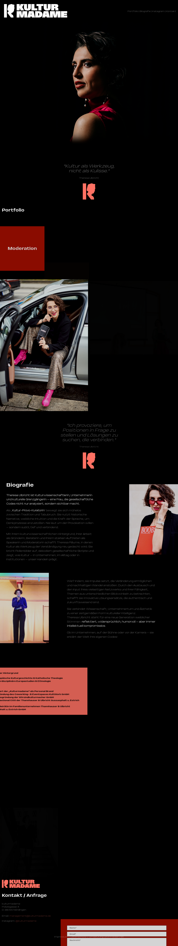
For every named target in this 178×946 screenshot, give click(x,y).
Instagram (158, 11)
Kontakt (171, 11)
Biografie (145, 11)
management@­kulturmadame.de (30, 916)
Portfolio (133, 11)
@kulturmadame (26, 921)
